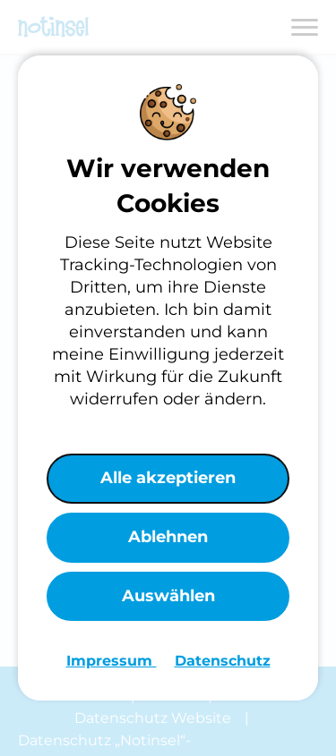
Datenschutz (223, 660)
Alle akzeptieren (168, 478)
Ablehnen (168, 537)
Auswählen (168, 596)
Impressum (111, 660)
